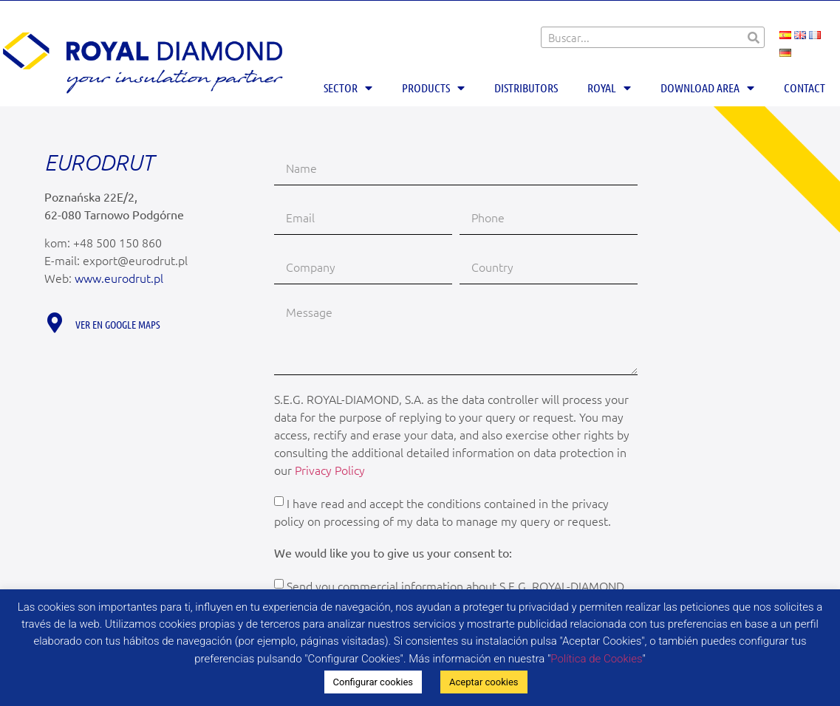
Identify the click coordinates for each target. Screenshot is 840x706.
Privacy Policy (330, 470)
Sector (348, 88)
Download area (707, 88)
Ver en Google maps (117, 324)
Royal (609, 88)
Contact (804, 87)
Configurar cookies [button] (373, 682)
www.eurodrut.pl (119, 278)
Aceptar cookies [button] (483, 682)
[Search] (753, 37)
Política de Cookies (596, 658)
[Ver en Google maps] (54, 322)
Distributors (526, 87)
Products (433, 88)
